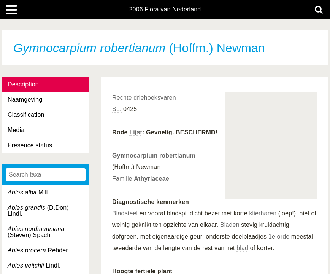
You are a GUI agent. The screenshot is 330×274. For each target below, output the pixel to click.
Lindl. (34, 265)
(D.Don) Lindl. (38, 210)
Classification (26, 115)
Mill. (28, 192)
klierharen (262, 213)
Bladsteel (125, 213)
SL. (117, 109)
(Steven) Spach (36, 232)
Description (23, 84)
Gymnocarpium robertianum (153, 155)
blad (242, 248)
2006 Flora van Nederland (165, 9)
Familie (140, 178)
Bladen (230, 224)
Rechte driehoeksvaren (144, 97)
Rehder (38, 250)
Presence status (30, 145)
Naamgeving (25, 99)
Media (16, 130)
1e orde (278, 236)
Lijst (135, 132)
